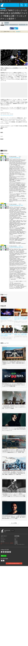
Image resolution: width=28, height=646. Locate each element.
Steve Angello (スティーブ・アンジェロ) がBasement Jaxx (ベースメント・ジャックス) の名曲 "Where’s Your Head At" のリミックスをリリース (14, 427)
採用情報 (16, 540)
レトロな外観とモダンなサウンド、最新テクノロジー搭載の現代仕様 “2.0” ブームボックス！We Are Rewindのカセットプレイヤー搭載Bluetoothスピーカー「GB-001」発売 (14, 449)
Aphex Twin (5, 148)
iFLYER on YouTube (8, 549)
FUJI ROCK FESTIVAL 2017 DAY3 (16, 244)
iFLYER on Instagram (6, 549)
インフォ (16, 535)
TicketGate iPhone (3, 558)
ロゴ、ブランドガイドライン (19, 542)
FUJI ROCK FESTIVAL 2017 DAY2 (16, 203)
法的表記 (16, 539)
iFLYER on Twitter (1, 549)
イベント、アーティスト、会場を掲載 (7, 541)
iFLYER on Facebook (4, 549)
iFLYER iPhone (1, 558)
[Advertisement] (14, 39)
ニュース (3, 8)
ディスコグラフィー (14, 24)
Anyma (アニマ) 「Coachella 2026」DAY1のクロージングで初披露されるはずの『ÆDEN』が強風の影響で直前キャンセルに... (13, 360)
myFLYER (2, 539)
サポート (16, 538)
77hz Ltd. (12, 528)
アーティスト (3, 536)
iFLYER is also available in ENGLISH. (14, 561)
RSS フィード (10, 549)
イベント (6, 24)
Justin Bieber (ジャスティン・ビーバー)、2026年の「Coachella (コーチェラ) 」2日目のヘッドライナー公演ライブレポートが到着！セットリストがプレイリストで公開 (13, 493)
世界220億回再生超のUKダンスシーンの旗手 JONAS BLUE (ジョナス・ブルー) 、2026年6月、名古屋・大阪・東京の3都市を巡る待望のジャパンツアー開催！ (14, 515)
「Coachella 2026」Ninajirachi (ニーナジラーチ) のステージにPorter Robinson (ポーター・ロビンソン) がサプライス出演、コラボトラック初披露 (13, 405)
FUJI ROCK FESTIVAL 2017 (15, 155)
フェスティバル (22, 24)
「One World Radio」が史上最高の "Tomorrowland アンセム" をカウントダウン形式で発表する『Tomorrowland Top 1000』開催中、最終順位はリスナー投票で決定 (13, 471)
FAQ (15, 536)
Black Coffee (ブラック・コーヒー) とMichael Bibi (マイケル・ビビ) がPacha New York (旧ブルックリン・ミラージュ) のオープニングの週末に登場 (13, 383)
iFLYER (2, 529)
